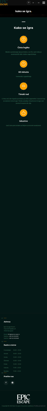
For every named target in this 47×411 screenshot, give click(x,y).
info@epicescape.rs (14, 334)
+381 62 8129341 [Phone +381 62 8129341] (13, 336)
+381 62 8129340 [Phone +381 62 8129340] (14, 338)
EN (38, 2)
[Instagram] (12, 383)
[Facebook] (6, 383)
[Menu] (43, 2)
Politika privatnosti (39, 406)
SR (33, 2)
